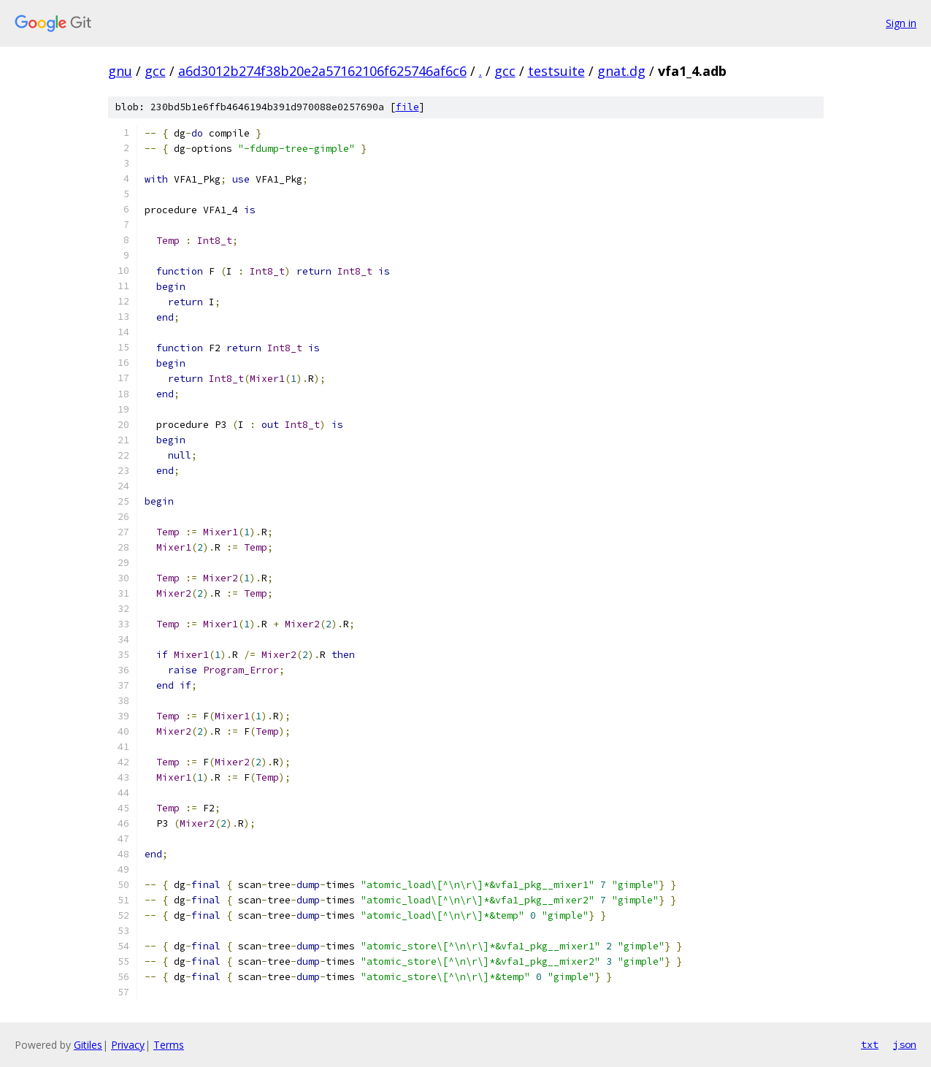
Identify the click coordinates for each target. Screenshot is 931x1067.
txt (869, 1044)
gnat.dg (621, 71)
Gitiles (88, 1045)
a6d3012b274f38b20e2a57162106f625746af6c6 (322, 71)
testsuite (556, 71)
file (407, 107)
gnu (120, 71)
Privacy (128, 1045)
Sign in (901, 23)
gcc (155, 71)
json (904, 1044)
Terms (168, 1045)
